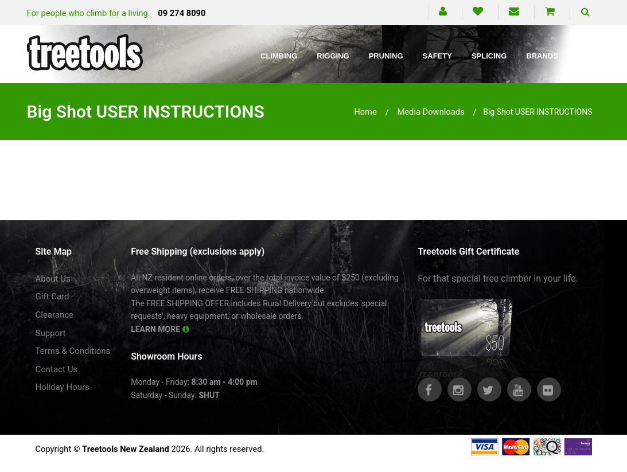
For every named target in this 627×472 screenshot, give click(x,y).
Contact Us (57, 369)
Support (51, 333)
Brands (542, 56)
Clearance (55, 315)
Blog (588, 56)
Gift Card (52, 296)
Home (365, 112)
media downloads (430, 112)
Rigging (333, 56)
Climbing (278, 56)
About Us (53, 279)
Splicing (489, 56)
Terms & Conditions (73, 351)
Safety (437, 56)
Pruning (386, 56)
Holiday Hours (62, 387)
